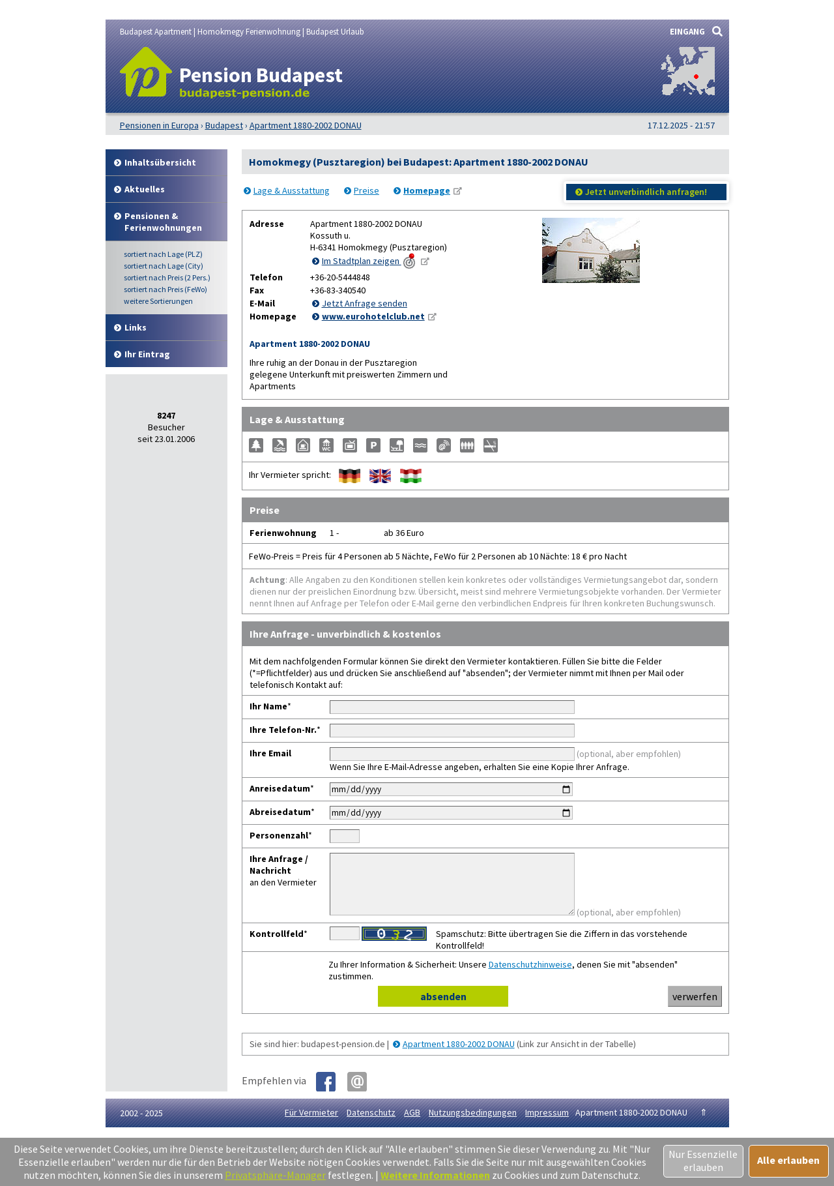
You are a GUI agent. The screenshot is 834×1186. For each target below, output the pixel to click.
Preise (366, 190)
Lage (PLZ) (163, 254)
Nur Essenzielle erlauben (703, 1161)
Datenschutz (371, 1124)
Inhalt (160, 162)
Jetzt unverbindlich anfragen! (646, 192)
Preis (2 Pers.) (167, 277)
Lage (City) (163, 266)
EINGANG (687, 31)
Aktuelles (144, 189)
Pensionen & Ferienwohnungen (163, 221)
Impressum (547, 1124)
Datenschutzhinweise (530, 976)
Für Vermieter (311, 1124)
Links (135, 327)
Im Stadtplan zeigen (370, 261)
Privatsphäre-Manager (275, 1174)
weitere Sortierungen (158, 301)
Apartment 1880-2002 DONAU (459, 1055)
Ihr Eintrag (147, 354)
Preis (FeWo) (165, 289)
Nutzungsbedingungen (473, 1124)
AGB (412, 1124)
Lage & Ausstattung (291, 190)
